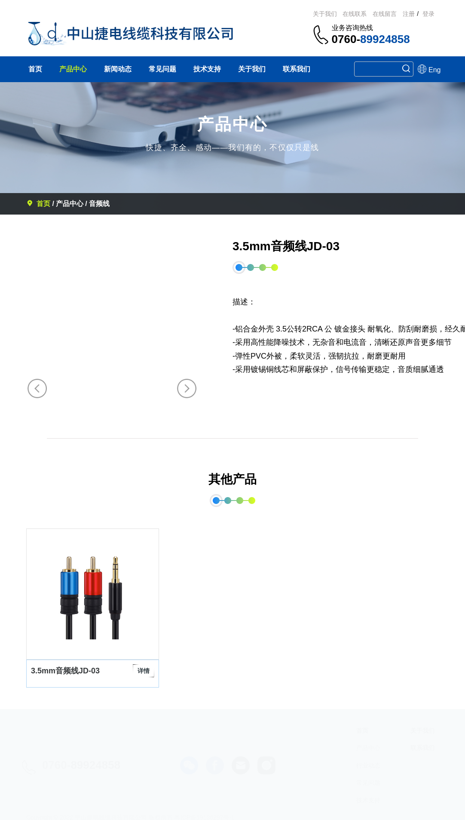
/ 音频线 (97, 203)
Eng (423, 69)
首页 (39, 203)
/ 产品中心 (67, 203)
